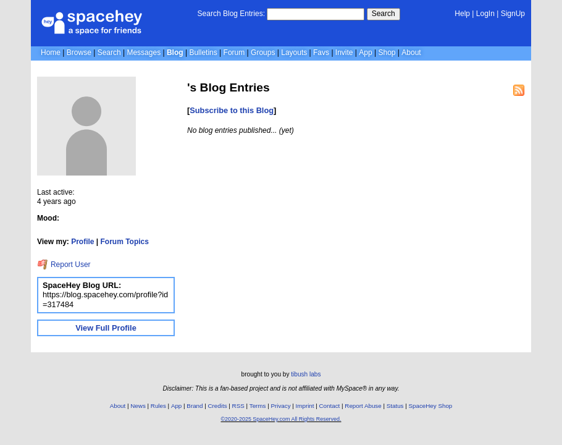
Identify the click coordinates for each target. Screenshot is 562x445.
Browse (79, 52)
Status (395, 405)
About (411, 52)
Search (383, 13)
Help (462, 13)
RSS (238, 405)
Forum (234, 52)
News (138, 405)
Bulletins (203, 52)
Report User (64, 264)
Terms (258, 405)
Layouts (294, 52)
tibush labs (306, 374)
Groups (263, 52)
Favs (321, 52)
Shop (386, 52)
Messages (144, 52)
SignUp (513, 13)
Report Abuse (363, 405)
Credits (217, 405)
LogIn (485, 13)
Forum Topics (125, 241)
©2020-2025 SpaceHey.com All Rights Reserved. (280, 419)
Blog (175, 52)
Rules (158, 405)
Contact (329, 405)
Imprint (305, 405)
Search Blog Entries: (231, 13)
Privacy (280, 405)
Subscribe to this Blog (232, 110)
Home (51, 52)
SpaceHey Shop (431, 405)
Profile (82, 241)
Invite (344, 52)
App (365, 52)
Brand (195, 405)
